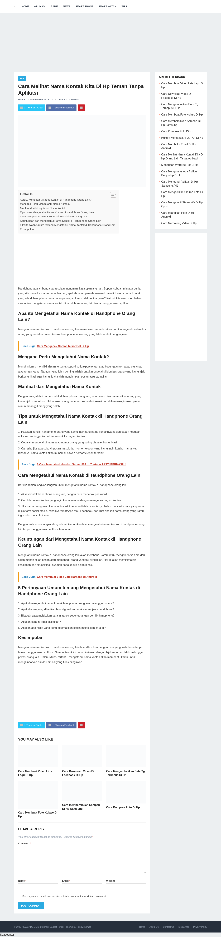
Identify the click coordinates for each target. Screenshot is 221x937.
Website (110, 880)
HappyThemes (83, 927)
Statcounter (7, 934)
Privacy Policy (200, 927)
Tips (124, 6)
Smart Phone (84, 6)
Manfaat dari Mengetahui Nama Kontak (43, 208)
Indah (21, 99)
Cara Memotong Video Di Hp (178, 223)
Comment (24, 843)
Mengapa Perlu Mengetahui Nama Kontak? (45, 203)
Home (25, 6)
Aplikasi (39, 6)
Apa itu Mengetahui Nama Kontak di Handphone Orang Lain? (56, 199)
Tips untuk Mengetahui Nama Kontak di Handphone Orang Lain (57, 212)
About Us (154, 927)
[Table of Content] (113, 194)
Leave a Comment (68, 99)
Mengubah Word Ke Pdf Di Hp (179, 164)
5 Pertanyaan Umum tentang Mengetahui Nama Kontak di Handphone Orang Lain (67, 224)
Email (66, 880)
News (66, 6)
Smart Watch (107, 6)
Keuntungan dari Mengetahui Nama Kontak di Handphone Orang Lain (60, 220)
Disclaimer (183, 927)
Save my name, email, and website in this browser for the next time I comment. (64, 896)
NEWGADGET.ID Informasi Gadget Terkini (43, 927)
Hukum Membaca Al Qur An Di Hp (182, 137)
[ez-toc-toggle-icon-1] (111, 195)
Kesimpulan (27, 229)
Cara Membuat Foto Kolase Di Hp (182, 114)
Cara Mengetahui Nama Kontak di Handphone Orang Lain (54, 216)
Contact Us (168, 927)
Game (54, 6)
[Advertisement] (110, 40)
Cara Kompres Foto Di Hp (123, 807)
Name (22, 880)
